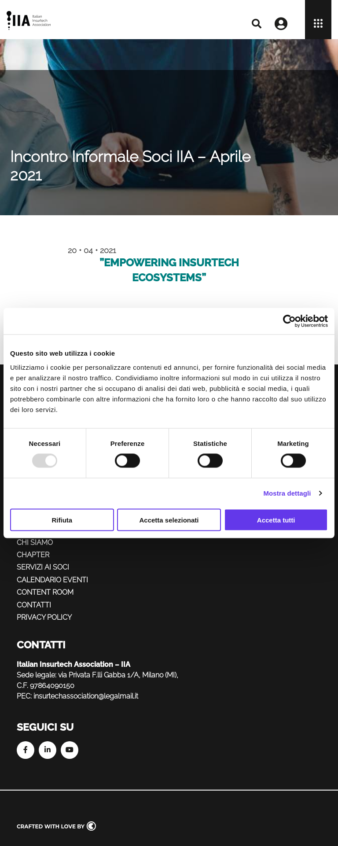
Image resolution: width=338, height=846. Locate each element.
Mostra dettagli (287, 493)
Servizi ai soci (43, 567)
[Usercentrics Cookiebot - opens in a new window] (289, 321)
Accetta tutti (276, 519)
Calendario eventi (52, 580)
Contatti (34, 605)
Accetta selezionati (168, 519)
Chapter (33, 555)
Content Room (45, 592)
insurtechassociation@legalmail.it (85, 696)
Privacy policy (44, 617)
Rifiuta (61, 519)
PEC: (24, 696)
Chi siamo (35, 542)
